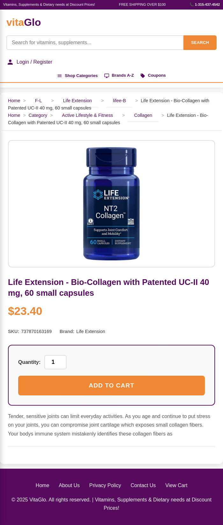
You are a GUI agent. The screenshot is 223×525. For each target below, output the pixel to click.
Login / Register (29, 62)
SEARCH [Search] (200, 42)
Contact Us (143, 485)
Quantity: (29, 362)
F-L (38, 100)
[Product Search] (94, 42)
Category (38, 115)
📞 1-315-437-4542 (205, 4)
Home (14, 100)
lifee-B (119, 100)
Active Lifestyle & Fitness (87, 115)
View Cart (176, 485)
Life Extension (77, 100)
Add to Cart (111, 385)
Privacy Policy (105, 485)
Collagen (143, 115)
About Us (69, 485)
